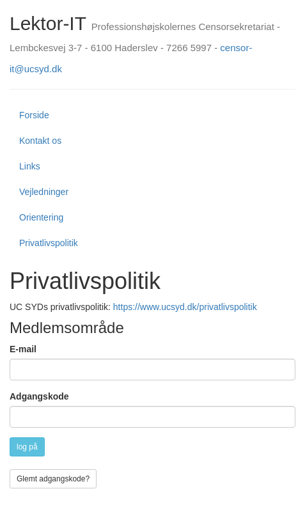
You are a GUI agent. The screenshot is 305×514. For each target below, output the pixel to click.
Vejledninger (43, 192)
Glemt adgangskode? (53, 478)
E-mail (23, 349)
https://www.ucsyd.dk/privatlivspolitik (185, 307)
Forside (34, 115)
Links (29, 166)
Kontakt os (40, 141)
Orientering (41, 217)
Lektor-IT (48, 23)
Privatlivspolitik (48, 243)
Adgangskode (39, 396)
